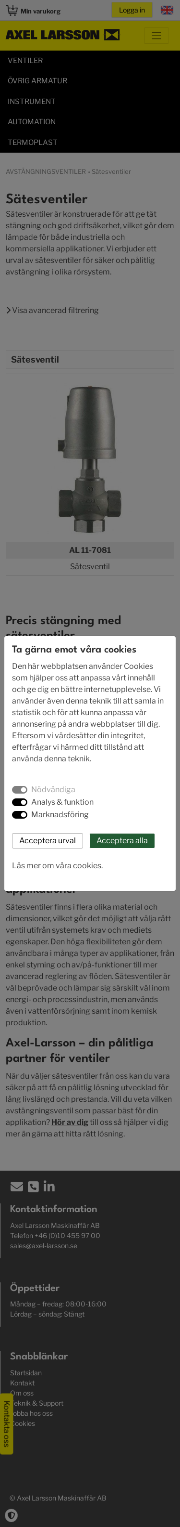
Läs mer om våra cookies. (57, 865)
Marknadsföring (60, 814)
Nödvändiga (53, 789)
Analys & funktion (62, 802)
